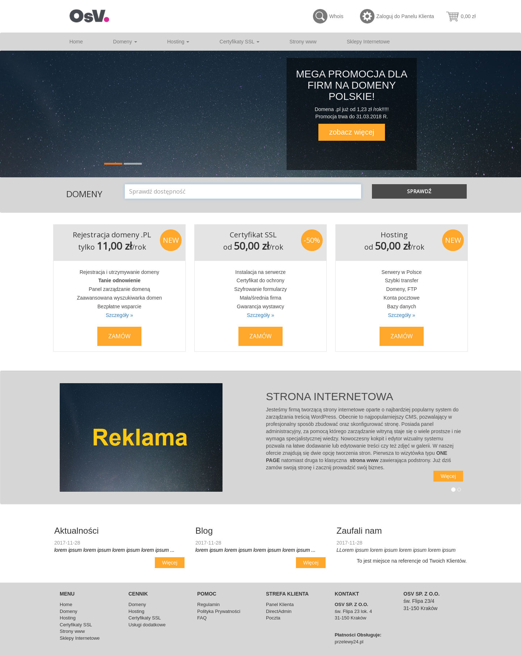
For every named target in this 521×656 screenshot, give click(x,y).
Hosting (178, 42)
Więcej (448, 476)
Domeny (125, 42)
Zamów (119, 336)
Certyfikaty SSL (239, 42)
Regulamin (208, 604)
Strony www (303, 42)
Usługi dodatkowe (147, 624)
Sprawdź (419, 191)
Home (76, 42)
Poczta (273, 618)
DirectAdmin (279, 611)
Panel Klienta (280, 604)
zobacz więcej (351, 132)
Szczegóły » (119, 315)
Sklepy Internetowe (368, 42)
